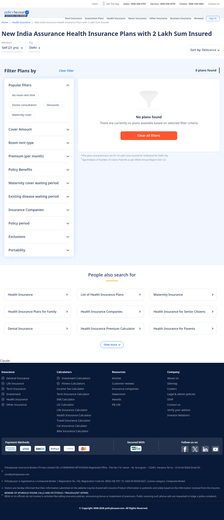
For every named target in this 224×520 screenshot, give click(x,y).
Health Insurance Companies (101, 312)
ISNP (170, 399)
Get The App (112, 3)
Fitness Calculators (73, 383)
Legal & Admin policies (181, 394)
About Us (173, 378)
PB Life (116, 404)
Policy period (18, 223)
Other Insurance (16, 404)
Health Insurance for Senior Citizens (179, 312)
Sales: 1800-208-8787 (135, 3)
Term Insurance (16, 389)
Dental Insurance (20, 329)
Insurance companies (125, 389)
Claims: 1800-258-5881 (191, 3)
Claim (95, 3)
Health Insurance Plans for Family (32, 312)
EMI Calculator (66, 399)
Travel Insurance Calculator (73, 420)
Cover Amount (20, 129)
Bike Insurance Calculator (72, 431)
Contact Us (214, 3)
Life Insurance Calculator (72, 410)
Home (5, 22)
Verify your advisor (179, 410)
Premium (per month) (26, 156)
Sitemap (172, 383)
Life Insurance (15, 383)
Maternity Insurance (168, 294)
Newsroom (119, 394)
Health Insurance (21, 22)
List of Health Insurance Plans (102, 294)
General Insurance (17, 378)
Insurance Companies (26, 209)
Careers (172, 389)
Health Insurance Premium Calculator (108, 329)
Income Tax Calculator (70, 389)
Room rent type (21, 142)
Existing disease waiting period (33, 196)
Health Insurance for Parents (174, 329)
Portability (16, 250)
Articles (116, 378)
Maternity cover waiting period (33, 183)
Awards (116, 399)
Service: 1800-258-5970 (162, 3)
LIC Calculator (65, 404)
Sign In (213, 18)
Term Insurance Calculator (73, 394)
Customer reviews (123, 383)
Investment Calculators (76, 378)
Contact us (174, 404)
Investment (13, 394)
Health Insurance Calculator (74, 415)
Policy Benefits (20, 169)
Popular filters (20, 85)
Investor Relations (178, 415)
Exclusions (16, 236)
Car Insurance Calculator (72, 426)
